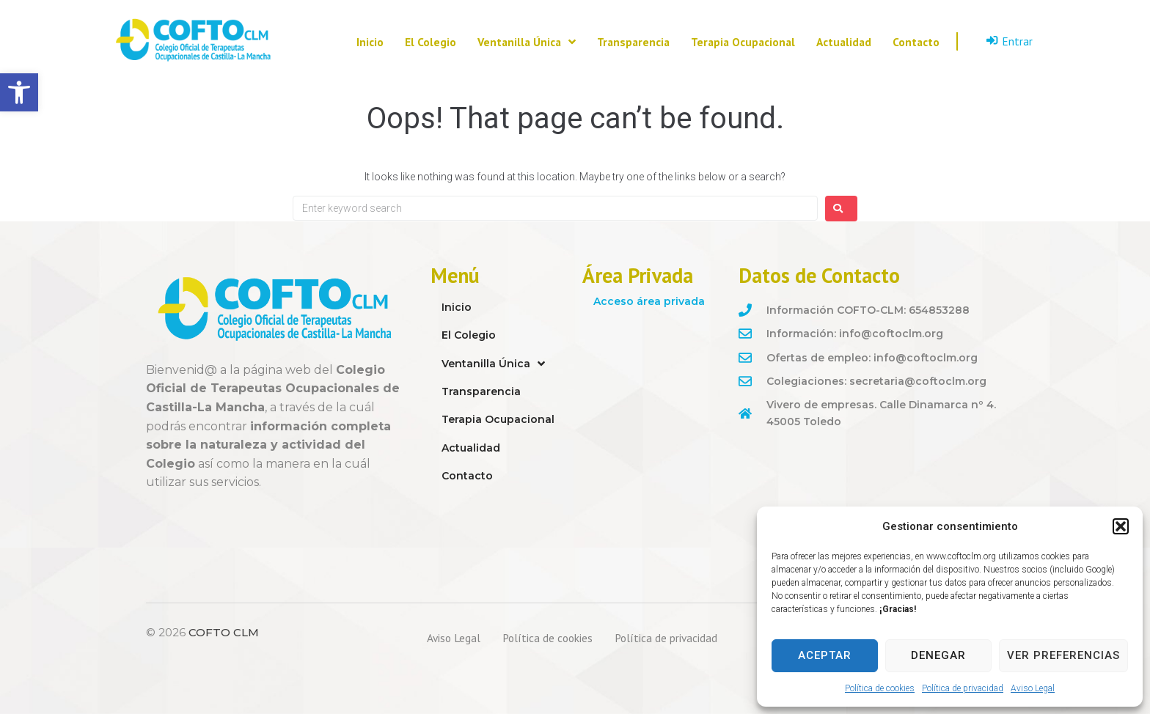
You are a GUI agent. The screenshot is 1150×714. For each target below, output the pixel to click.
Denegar (938, 655)
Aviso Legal (1033, 688)
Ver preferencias (1063, 655)
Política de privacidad (962, 688)
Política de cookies (880, 688)
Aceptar (824, 655)
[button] (19, 92)
